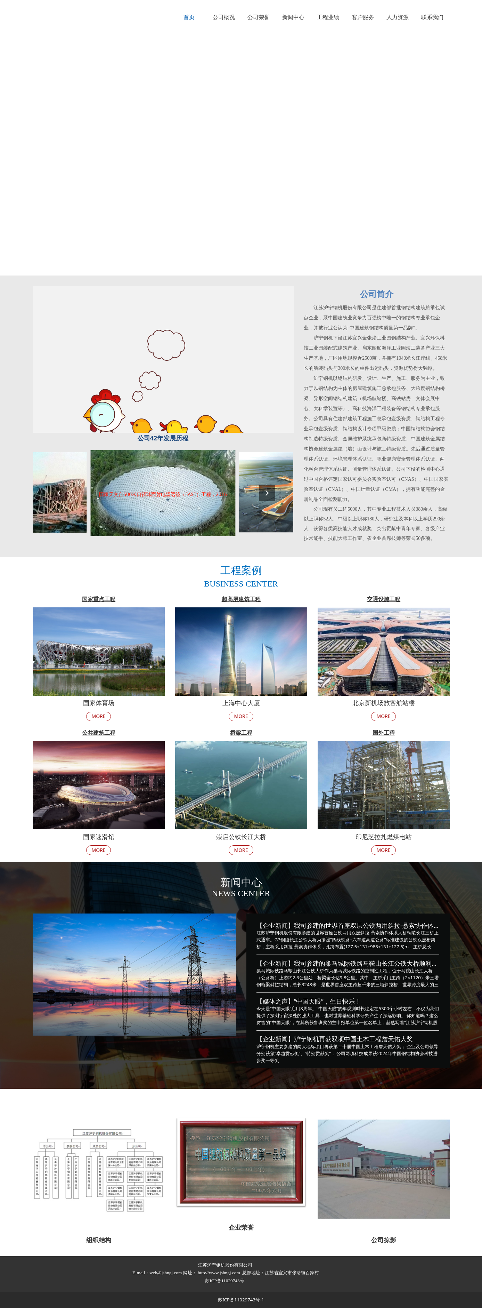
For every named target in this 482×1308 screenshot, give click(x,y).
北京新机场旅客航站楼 (383, 703)
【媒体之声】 (275, 1001)
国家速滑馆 (98, 836)
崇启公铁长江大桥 (241, 836)
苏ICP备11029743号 (225, 1280)
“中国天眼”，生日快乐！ (327, 1001)
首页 (189, 17)
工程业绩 (328, 17)
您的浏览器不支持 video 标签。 (241, 155)
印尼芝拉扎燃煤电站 (384, 836)
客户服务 (363, 17)
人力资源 (397, 17)
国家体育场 (98, 703)
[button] (267, 493)
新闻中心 (293, 17)
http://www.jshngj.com (219, 1272)
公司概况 (224, 17)
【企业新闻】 (275, 925)
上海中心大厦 (241, 703)
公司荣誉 (258, 17)
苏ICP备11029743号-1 (241, 1300)
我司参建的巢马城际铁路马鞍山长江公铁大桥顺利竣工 (369, 963)
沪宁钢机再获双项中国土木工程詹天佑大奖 (353, 1039)
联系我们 (432, 17)
